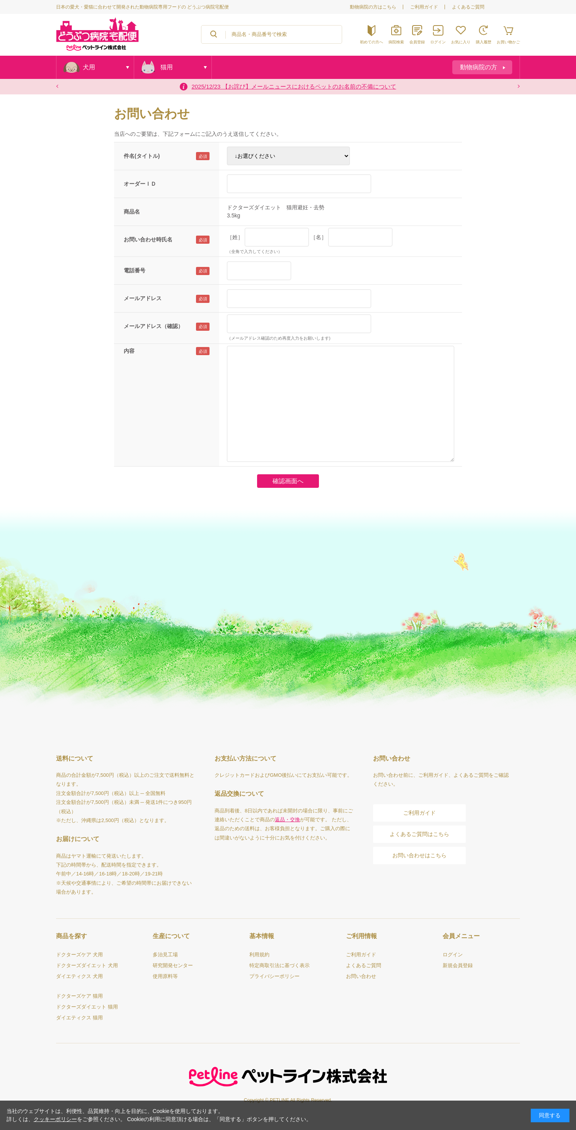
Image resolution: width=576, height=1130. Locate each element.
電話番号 (134, 270)
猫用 (166, 67)
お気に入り (460, 42)
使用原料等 (165, 976)
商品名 (132, 212)
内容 (129, 351)
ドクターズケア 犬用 (79, 954)
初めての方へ (371, 42)
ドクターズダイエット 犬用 (87, 965)
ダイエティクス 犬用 (79, 976)
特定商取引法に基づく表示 (279, 965)
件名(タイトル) (142, 156)
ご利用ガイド (424, 7)
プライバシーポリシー (274, 976)
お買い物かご (508, 42)
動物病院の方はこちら (373, 7)
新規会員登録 (458, 965)
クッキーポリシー (55, 1119)
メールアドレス (143, 298)
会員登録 (417, 42)
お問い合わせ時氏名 (148, 239)
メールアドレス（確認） (153, 326)
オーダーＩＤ (140, 184)
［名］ (318, 237)
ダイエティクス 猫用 (79, 1018)
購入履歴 (483, 42)
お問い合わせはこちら (419, 855)
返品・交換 (287, 819)
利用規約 (259, 954)
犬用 (89, 67)
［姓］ (235, 237)
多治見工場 (165, 954)
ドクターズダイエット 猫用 (87, 1007)
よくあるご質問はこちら (419, 834)
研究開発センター (173, 965)
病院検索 (396, 42)
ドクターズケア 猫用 (79, 996)
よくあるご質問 (468, 7)
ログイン (438, 42)
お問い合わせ (361, 976)
